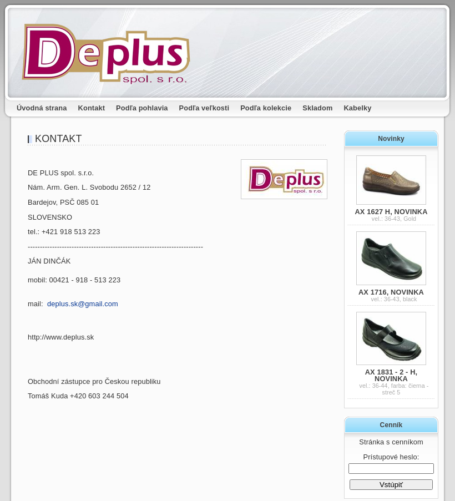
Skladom (317, 108)
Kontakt (91, 108)
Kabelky (358, 108)
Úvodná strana (42, 108)
